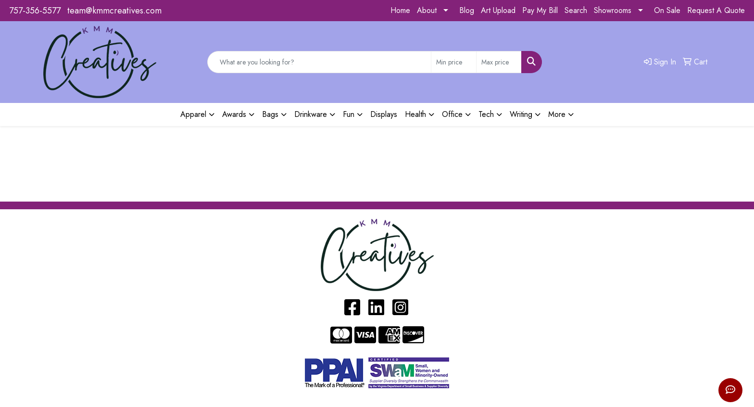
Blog (466, 10)
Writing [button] (521, 114)
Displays (383, 114)
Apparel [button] (193, 114)
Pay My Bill (540, 10)
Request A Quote (716, 10)
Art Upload (498, 10)
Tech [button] (486, 114)
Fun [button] (348, 114)
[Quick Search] (319, 62)
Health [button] (415, 114)
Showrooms (612, 10)
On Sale (667, 10)
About (427, 10)
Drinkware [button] (310, 114)
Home (400, 10)
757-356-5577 (35, 10)
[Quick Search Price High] (499, 62)
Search (576, 10)
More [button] (557, 114)
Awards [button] (234, 114)
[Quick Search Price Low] (454, 62)
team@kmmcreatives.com (114, 10)
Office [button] (452, 114)
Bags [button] (270, 114)
